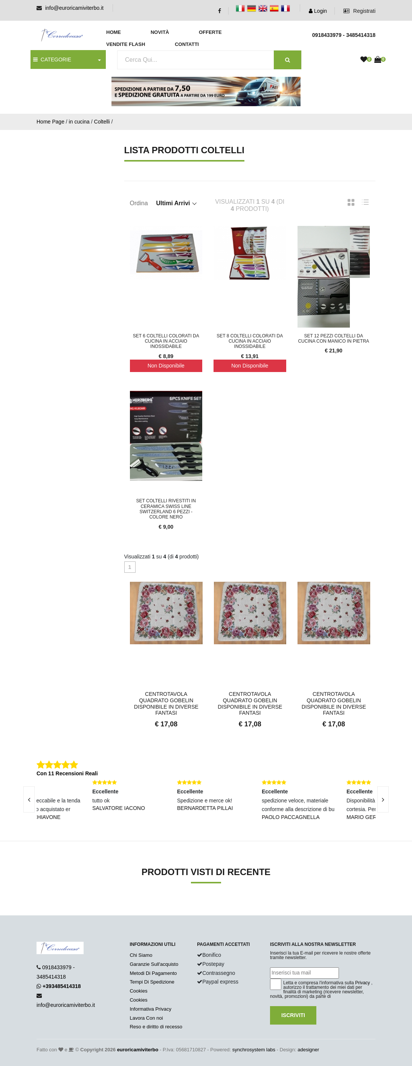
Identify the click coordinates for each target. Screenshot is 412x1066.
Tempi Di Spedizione (152, 982)
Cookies (138, 991)
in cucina (79, 122)
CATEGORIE (52, 59)
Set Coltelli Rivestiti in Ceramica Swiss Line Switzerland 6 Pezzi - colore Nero (166, 509)
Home (113, 32)
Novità (160, 32)
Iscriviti (293, 1015)
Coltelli (102, 122)
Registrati (359, 11)
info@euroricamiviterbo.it (74, 8)
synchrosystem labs (253, 1049)
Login (318, 11)
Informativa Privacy (150, 1009)
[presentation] (383, 799)
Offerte (210, 32)
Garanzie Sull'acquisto (154, 964)
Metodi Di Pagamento (153, 973)
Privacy (362, 982)
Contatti (187, 44)
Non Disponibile (166, 366)
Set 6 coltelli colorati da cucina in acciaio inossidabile (166, 341)
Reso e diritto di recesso (156, 1026)
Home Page (50, 122)
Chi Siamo (141, 955)
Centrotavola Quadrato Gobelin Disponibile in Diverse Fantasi (166, 703)
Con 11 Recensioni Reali (67, 773)
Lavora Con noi (146, 1018)
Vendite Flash (125, 44)
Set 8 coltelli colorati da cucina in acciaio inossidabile (250, 341)
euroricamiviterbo (138, 1049)
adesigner (308, 1049)
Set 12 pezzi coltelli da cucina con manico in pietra (333, 338)
